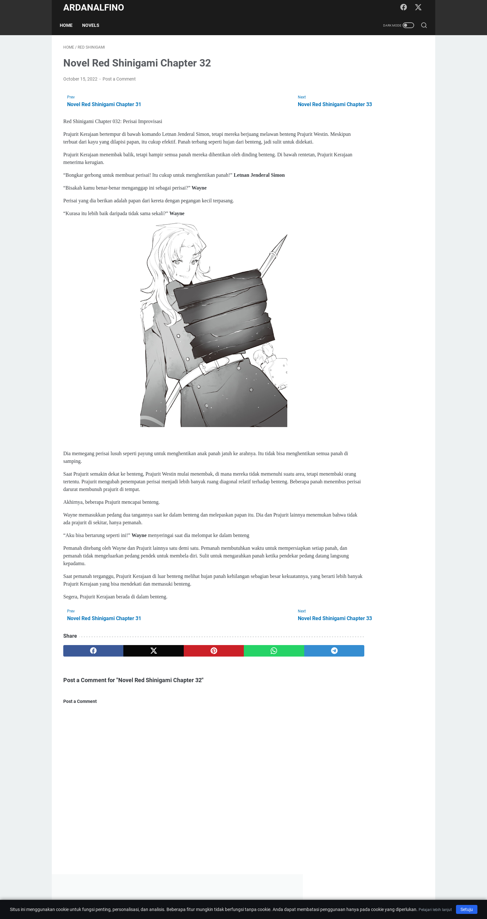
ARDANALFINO (93, 7)
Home (69, 25)
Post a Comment (119, 81)
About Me (203, 896)
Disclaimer (229, 896)
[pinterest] (184, 660)
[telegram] (281, 660)
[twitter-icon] (419, 7)
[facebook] (87, 660)
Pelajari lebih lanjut (435, 909)
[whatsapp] (232, 660)
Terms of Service (296, 896)
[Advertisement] (376, 142)
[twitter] (136, 660)
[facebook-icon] (404, 7)
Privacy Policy (259, 896)
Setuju (466, 909)
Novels (94, 25)
